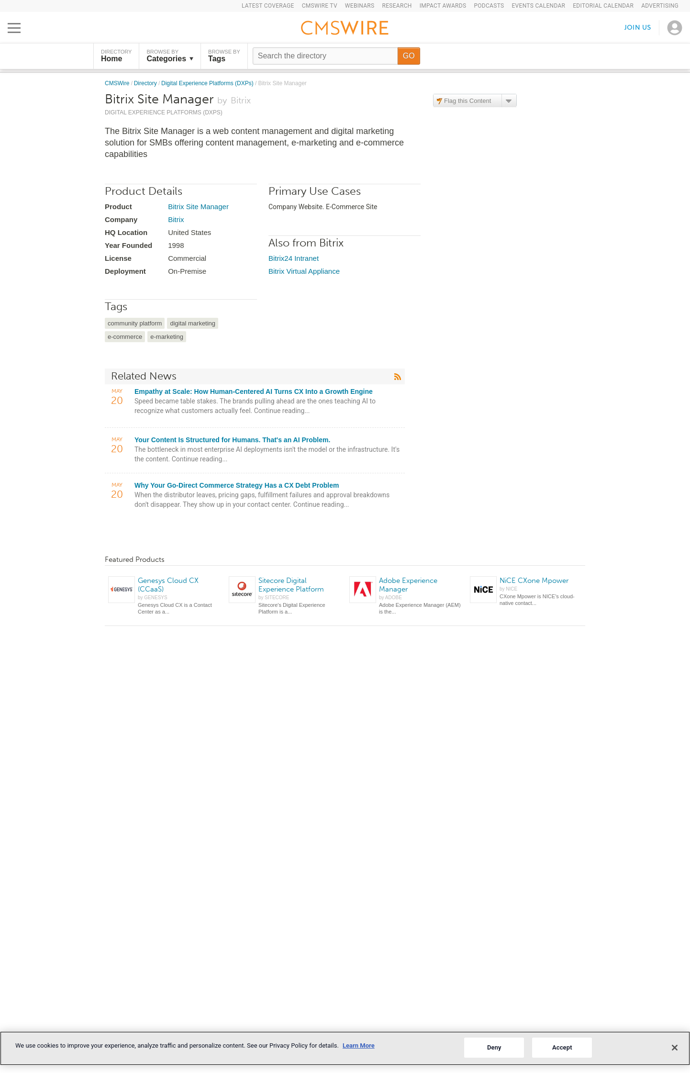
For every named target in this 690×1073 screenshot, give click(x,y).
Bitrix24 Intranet (293, 258)
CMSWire (118, 83)
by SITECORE (273, 597)
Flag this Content (467, 100)
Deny (494, 1047)
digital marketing (192, 323)
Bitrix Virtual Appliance (304, 271)
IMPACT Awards (443, 5)
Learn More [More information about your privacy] (359, 1045)
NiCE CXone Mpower (534, 580)
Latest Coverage (268, 5)
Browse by (169, 56)
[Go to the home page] (345, 29)
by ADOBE (390, 597)
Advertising (660, 5)
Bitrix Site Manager (198, 206)
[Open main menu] (14, 28)
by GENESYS (152, 597)
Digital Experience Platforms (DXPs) (208, 83)
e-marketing (166, 336)
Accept (562, 1047)
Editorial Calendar (603, 5)
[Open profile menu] (674, 27)
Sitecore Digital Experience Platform (291, 584)
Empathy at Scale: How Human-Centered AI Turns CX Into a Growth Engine (253, 391)
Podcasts (489, 5)
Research (397, 5)
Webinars (360, 5)
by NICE (508, 589)
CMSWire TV (319, 5)
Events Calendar (538, 5)
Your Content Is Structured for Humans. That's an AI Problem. (232, 440)
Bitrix (176, 219)
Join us (637, 27)
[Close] (674, 1047)
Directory (146, 83)
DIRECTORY (116, 56)
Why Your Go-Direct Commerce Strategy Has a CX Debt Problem (236, 485)
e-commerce (125, 336)
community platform (135, 323)
